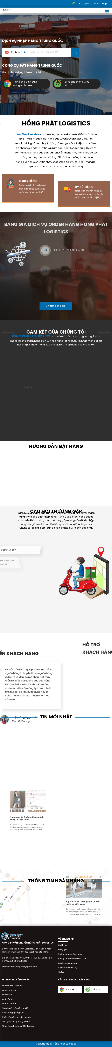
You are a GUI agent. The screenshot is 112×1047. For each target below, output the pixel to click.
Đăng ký (84, 3)
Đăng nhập (100, 3)
